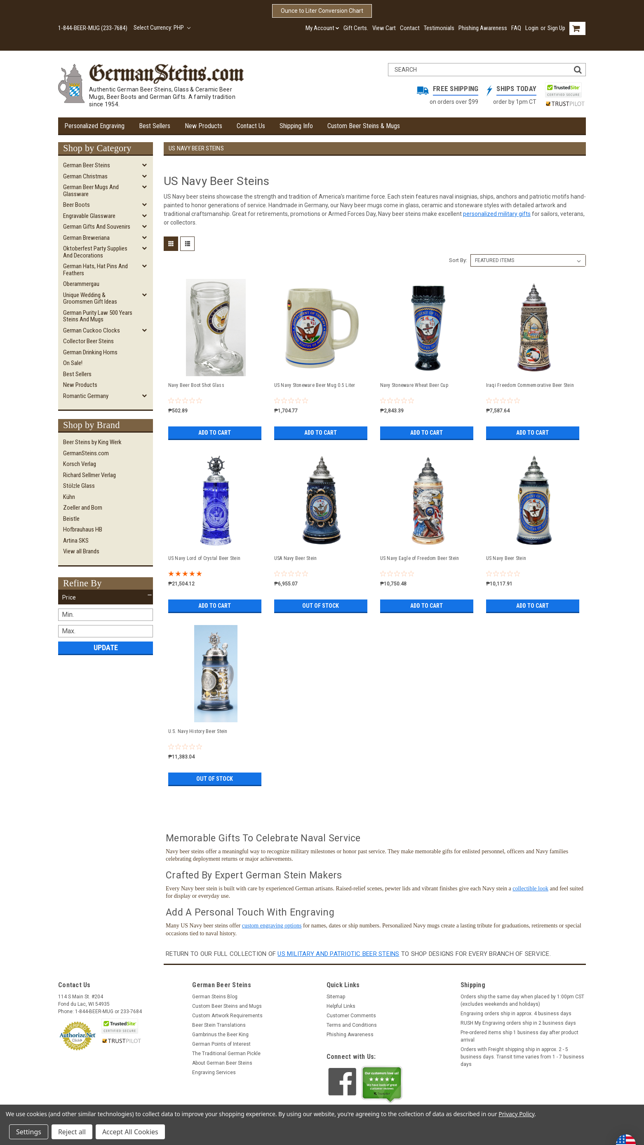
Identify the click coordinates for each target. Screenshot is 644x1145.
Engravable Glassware (89, 216)
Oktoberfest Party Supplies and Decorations (95, 252)
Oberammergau (81, 284)
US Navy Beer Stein (506, 558)
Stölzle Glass (79, 485)
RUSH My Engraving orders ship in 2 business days (518, 1023)
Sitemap (336, 997)
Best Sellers (154, 126)
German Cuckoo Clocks (91, 330)
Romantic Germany (85, 396)
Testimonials (439, 28)
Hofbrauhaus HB (82, 529)
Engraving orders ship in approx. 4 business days (516, 1013)
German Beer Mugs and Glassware (91, 190)
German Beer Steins (86, 165)
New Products (203, 126)
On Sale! (72, 363)
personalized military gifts (497, 214)
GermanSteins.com (86, 453)
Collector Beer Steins (88, 341)
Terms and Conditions (352, 1025)
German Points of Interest (221, 1044)
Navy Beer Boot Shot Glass (196, 385)
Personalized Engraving (94, 126)
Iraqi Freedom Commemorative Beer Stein (530, 385)
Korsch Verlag (79, 464)
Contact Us (251, 126)
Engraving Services (214, 1072)
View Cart (384, 28)
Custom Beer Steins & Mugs (363, 126)
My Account (322, 28)
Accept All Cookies (130, 1131)
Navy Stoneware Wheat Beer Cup (414, 385)
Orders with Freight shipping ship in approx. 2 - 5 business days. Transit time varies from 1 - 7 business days (522, 1057)
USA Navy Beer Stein (295, 558)
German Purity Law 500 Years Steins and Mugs (97, 316)
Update (106, 647)
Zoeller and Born (82, 507)
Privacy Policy (516, 1114)
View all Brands (81, 551)
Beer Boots (76, 204)
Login (531, 28)
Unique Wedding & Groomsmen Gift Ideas (90, 298)
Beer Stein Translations (219, 1025)
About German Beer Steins (222, 1063)
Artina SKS (76, 540)
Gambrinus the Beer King (220, 1034)
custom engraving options (272, 926)
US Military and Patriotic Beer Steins (338, 954)
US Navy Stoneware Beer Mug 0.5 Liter (314, 385)
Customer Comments (351, 1016)
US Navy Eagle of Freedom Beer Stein (419, 558)
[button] (105, 597)
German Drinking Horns (90, 352)
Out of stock (320, 605)
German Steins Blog (214, 997)
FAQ (516, 28)
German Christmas (85, 176)
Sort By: (458, 260)
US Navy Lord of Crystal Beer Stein (204, 558)
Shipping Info (296, 126)
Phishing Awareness (482, 28)
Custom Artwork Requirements (227, 1016)
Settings (28, 1131)
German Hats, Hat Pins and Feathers (95, 269)
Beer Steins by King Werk (92, 442)
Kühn (69, 497)
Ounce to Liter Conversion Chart (322, 10)
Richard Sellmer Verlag (89, 475)
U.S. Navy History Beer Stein (198, 731)
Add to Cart (214, 432)
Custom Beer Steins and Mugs (227, 1006)
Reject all (72, 1131)
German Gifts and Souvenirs (96, 226)
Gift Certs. (355, 28)
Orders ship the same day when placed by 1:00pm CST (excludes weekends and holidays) (522, 1000)
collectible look (530, 888)
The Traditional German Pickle (226, 1053)
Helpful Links (341, 1006)
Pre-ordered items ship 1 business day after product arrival (519, 1036)
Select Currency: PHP (162, 27)
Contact (410, 28)
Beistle (71, 518)
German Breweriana (86, 237)
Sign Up (556, 28)
